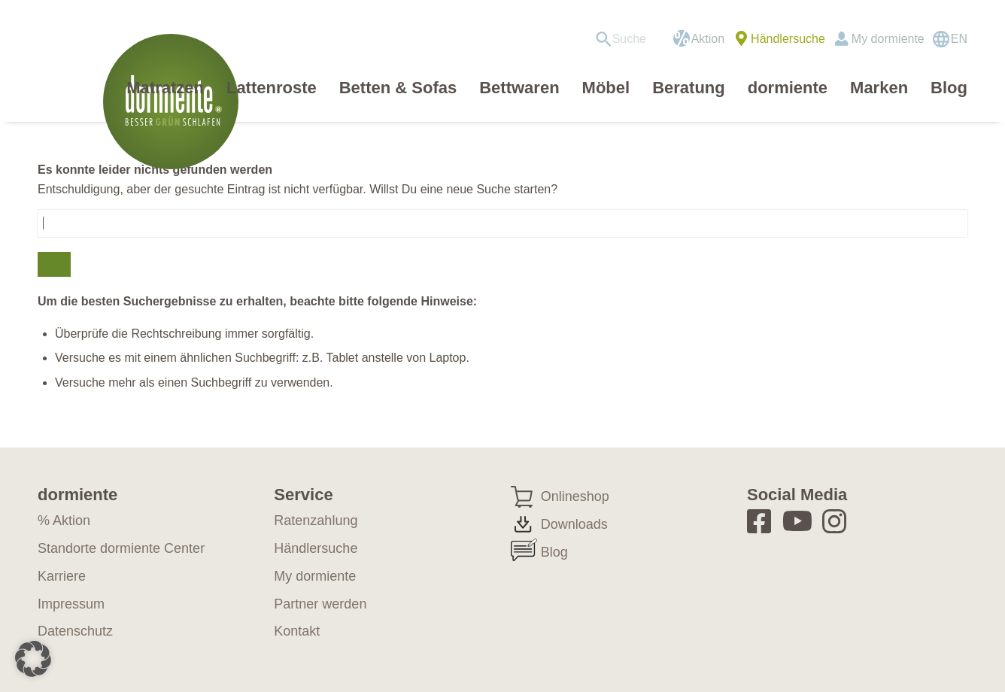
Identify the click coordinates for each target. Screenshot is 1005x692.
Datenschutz (75, 631)
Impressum (71, 604)
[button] (33, 659)
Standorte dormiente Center (121, 548)
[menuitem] (626, 39)
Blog (554, 552)
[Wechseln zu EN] (949, 39)
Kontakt (297, 631)
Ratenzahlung (315, 520)
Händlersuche (788, 38)
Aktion (707, 38)
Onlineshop (575, 496)
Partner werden (320, 604)
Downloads (574, 524)
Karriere (62, 576)
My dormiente (888, 38)
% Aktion (64, 520)
